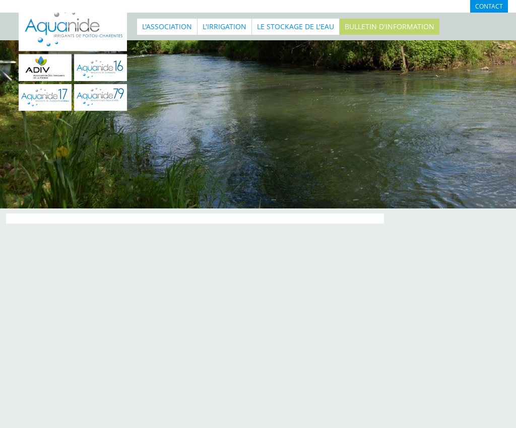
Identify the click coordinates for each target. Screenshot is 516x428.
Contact (489, 6)
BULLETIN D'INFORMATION (389, 26)
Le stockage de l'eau (295, 26)
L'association (167, 26)
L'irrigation (224, 26)
